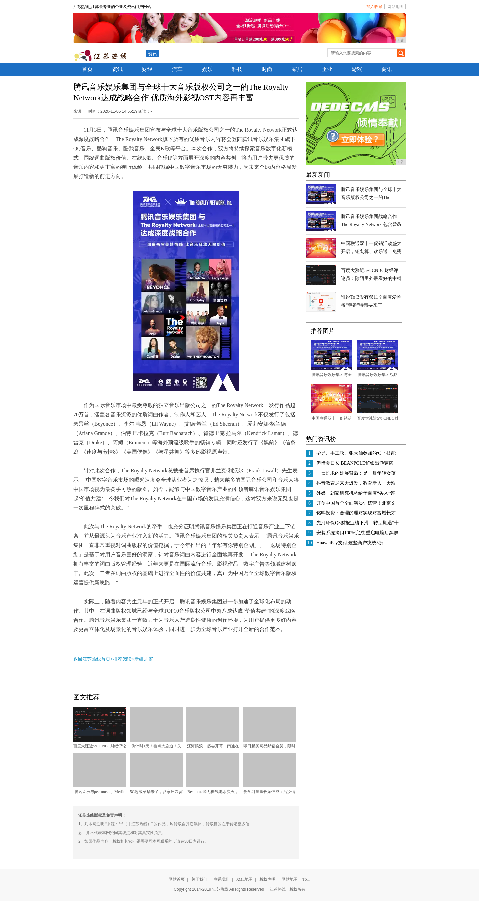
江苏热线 (278, 889)
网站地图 (395, 6)
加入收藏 (374, 6)
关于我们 (199, 879)
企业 (327, 69)
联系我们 (222, 879)
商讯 (387, 69)
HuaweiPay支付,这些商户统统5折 (349, 542)
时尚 (267, 69)
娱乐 (207, 69)
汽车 (177, 69)
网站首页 (177, 879)
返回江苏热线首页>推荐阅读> (103, 659)
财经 (147, 69)
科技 (237, 69)
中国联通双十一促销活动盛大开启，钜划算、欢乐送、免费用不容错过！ (371, 251)
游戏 (357, 69)
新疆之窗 (143, 659)
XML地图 (244, 879)
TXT (306, 879)
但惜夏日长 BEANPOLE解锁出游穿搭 (354, 463)
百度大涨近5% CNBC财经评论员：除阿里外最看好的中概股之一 (371, 278)
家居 (297, 69)
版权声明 (267, 879)
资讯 (152, 53)
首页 (87, 69)
